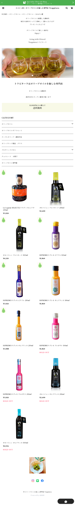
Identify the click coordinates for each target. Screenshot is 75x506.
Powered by (37, 495)
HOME (4, 14)
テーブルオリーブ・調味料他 (12, 137)
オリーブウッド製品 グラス (12, 143)
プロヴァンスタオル (9, 150)
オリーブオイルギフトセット (12, 131)
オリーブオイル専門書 (9, 163)
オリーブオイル (14, 14)
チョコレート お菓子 (10, 156)
